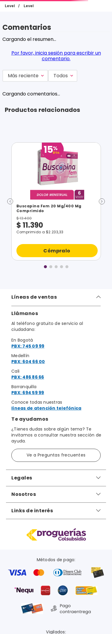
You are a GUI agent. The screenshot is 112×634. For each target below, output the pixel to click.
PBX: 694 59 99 (27, 393)
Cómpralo (56, 250)
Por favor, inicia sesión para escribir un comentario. (56, 56)
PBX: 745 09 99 (28, 346)
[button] (10, 201)
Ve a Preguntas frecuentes (56, 455)
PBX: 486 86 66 (27, 377)
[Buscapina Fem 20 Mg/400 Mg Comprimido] (56, 201)
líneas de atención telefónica (46, 408)
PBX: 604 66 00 (28, 362)
